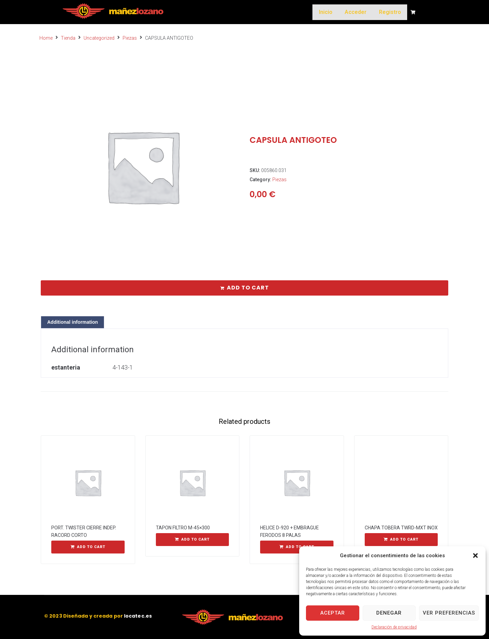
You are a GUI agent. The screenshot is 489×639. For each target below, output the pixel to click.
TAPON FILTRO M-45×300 (183, 527)
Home (46, 38)
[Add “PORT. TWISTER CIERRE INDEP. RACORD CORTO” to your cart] (88, 547)
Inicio (331, 12)
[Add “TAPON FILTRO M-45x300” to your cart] (192, 539)
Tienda (68, 38)
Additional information (72, 322)
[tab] (72, 322)
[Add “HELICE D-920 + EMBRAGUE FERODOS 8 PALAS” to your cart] (296, 547)
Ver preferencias (449, 613)
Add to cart (248, 288)
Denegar (389, 613)
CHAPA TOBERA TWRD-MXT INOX (401, 527)
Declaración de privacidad (394, 627)
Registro (391, 12)
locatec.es (138, 616)
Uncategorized (99, 38)
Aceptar (332, 613)
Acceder (359, 12)
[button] (475, 555)
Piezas (130, 38)
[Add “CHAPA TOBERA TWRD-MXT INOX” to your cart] (401, 539)
